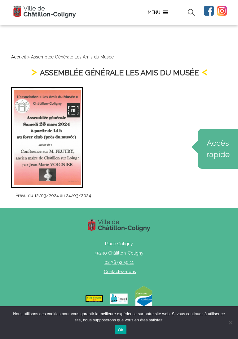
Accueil (18, 56)
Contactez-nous (120, 271)
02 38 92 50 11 (119, 262)
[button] (154, 12)
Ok (120, 330)
